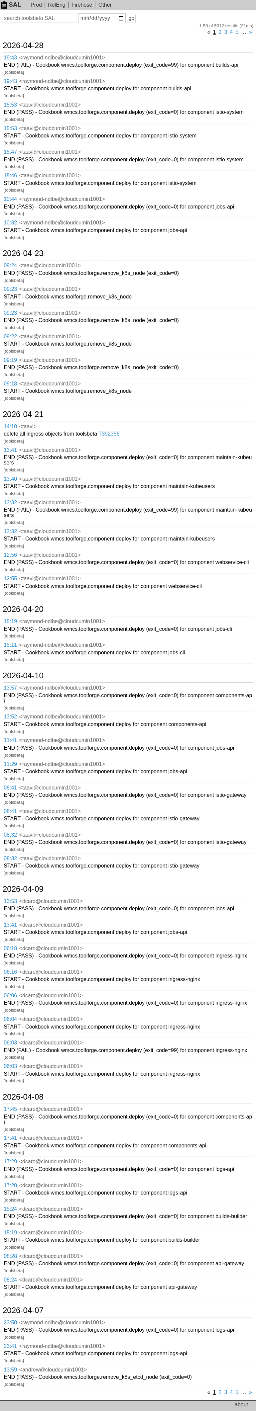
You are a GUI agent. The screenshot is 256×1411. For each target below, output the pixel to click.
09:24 (10, 265)
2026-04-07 (23, 1310)
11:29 (10, 764)
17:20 (10, 1185)
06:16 (10, 972)
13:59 (10, 1369)
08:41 (10, 787)
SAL (11, 4)
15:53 (10, 105)
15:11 (10, 645)
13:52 (10, 716)
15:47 (10, 152)
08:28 (10, 1256)
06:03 (10, 1042)
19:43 (10, 57)
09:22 (10, 336)
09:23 (10, 289)
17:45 (10, 1109)
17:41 (10, 1138)
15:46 (10, 175)
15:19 (10, 621)
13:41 (10, 450)
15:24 (10, 1209)
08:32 (10, 835)
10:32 (10, 222)
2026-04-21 (23, 414)
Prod (36, 5)
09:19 (10, 360)
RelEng (56, 5)
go (131, 18)
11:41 (10, 740)
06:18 (10, 948)
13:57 (10, 688)
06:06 (10, 995)
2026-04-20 (23, 609)
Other (105, 5)
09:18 (10, 383)
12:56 (10, 555)
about (241, 1404)
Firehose (81, 5)
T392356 (108, 434)
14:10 (10, 426)
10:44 (10, 199)
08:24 (10, 1280)
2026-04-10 (23, 675)
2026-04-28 (23, 45)
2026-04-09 (23, 889)
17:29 (10, 1161)
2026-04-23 (23, 253)
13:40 (10, 479)
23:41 (10, 1346)
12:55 (10, 578)
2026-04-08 (23, 1097)
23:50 (10, 1322)
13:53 (10, 901)
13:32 (10, 502)
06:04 (10, 1019)
